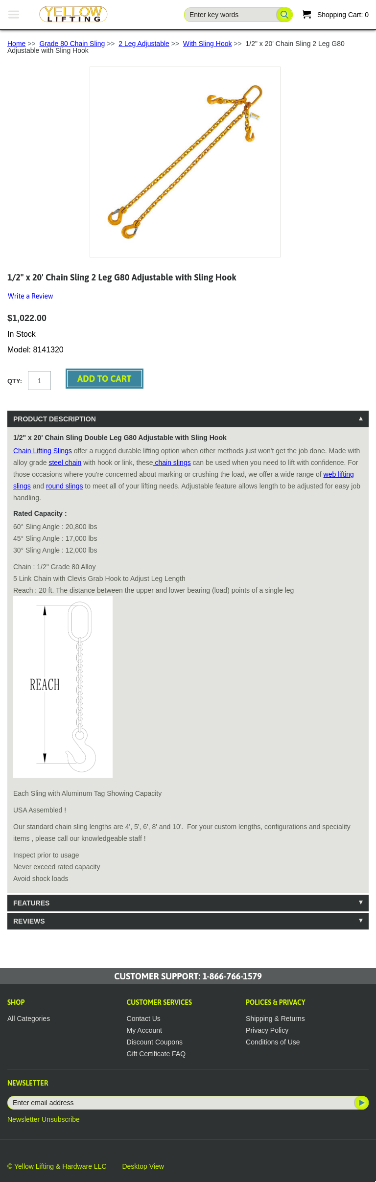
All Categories (28, 1018)
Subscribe (361, 1103)
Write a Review (30, 296)
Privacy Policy (267, 1030)
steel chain (64, 462)
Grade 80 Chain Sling (72, 43)
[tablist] (188, 670)
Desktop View (143, 1166)
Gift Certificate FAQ (156, 1053)
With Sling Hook (207, 43)
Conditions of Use (273, 1042)
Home (16, 43)
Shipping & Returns (275, 1018)
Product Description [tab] (54, 419)
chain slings (172, 462)
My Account (144, 1030)
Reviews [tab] (29, 921)
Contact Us (144, 1018)
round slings (64, 486)
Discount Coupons (155, 1042)
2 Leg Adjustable (143, 43)
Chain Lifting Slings (42, 451)
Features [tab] (31, 903)
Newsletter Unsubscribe (43, 1119)
